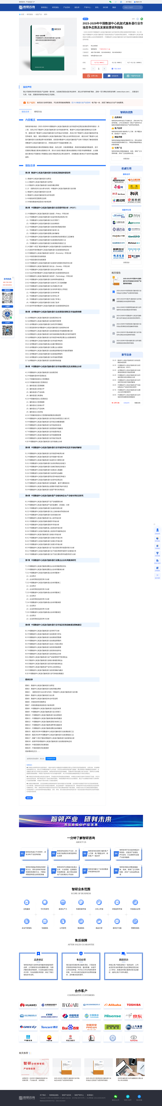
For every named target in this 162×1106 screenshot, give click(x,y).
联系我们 (90, 1095)
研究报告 (56, 7)
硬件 (45, 14)
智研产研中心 (79, 1095)
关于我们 (129, 2)
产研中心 (88, 7)
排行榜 (106, 7)
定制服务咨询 (50, 758)
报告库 (77, 7)
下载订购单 (116, 68)
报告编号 (85, 46)
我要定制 (137, 403)
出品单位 (85, 49)
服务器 (85, 19)
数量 (84, 69)
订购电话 (85, 52)
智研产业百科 (66, 1095)
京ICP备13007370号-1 (78, 1098)
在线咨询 (112, 76)
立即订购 (92, 76)
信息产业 (39, 14)
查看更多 (126, 158)
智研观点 (45, 7)
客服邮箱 (85, 55)
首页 (22, 14)
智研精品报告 (54, 1095)
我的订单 (138, 1)
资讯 (97, 7)
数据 (115, 7)
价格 (84, 62)
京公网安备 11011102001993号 (96, 1098)
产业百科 (67, 7)
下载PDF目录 (133, 76)
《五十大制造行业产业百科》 (81, 102)
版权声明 (27, 87)
